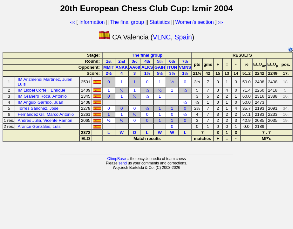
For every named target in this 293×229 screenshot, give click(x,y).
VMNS (185, 67)
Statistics (159, 22)
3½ (172, 73)
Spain (183, 37)
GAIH (159, 67)
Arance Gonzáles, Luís (39, 126)
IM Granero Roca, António (42, 96)
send (123, 163)
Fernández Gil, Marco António (46, 114)
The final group (127, 22)
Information (92, 22)
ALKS (147, 67)
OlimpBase (116, 158)
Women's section (194, 22)
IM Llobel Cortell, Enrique (41, 90)
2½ (109, 73)
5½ (160, 73)
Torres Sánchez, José (38, 108)
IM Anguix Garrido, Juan (40, 102)
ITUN (172, 67)
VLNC (162, 37)
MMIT (108, 67)
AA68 (134, 67)
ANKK (122, 67)
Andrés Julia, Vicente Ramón (45, 120)
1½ (147, 73)
